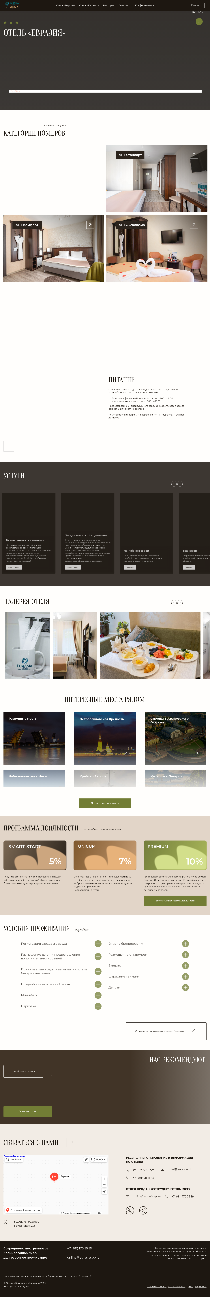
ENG (200, 12)
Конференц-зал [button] (144, 5)
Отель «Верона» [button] (65, 5)
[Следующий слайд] (180, 483)
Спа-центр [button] (125, 5)
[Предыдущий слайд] (174, 483)
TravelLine (15, 91)
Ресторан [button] (109, 5)
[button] (34, 738)
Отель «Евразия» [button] (89, 5)
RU (194, 12)
